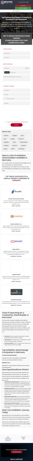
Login (20, 2)
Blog (23, 438)
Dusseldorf (6, 142)
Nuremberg (21, 148)
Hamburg (6, 145)
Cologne (12, 139)
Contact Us (7, 440)
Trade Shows (8, 438)
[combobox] (5, 98)
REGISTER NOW (16, 452)
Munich (13, 148)
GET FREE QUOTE (23, 5)
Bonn (5, 139)
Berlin (22, 135)
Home (7, 437)
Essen (14, 142)
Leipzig (5, 148)
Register (26, 2)
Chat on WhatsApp (23, 8)
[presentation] (12, 114)
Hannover (14, 145)
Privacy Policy (24, 122)
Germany (17, 11)
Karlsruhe (23, 145)
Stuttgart (14, 135)
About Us (23, 437)
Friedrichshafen (23, 142)
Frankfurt (6, 135)
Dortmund (21, 139)
